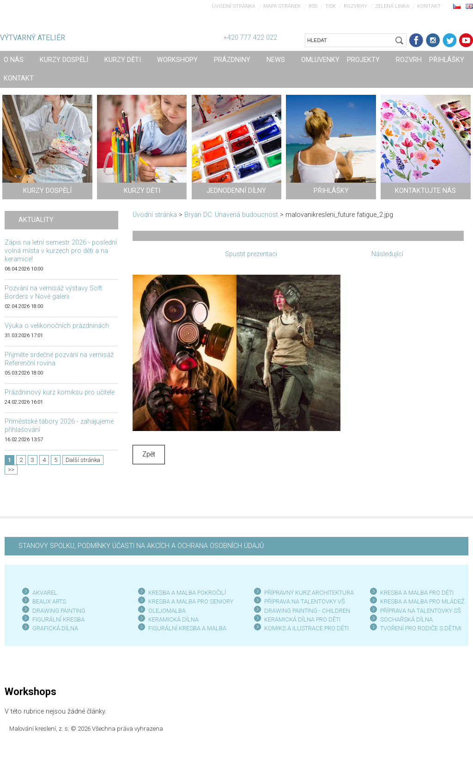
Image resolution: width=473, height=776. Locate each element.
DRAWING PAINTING (58, 610)
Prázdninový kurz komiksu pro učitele (60, 392)
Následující (387, 254)
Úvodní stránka (233, 6)
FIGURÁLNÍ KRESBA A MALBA (187, 628)
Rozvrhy (355, 6)
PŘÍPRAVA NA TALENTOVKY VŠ (304, 601)
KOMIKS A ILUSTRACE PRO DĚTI (306, 628)
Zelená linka (392, 6)
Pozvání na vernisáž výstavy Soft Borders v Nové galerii (53, 292)
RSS (313, 6)
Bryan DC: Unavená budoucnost (231, 215)
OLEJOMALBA (167, 610)
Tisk (330, 6)
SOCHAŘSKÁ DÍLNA (406, 619)
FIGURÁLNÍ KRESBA (58, 619)
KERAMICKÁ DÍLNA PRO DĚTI (302, 619)
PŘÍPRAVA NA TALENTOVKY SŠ (420, 610)
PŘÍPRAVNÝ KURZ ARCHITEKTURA (309, 592)
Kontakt (429, 6)
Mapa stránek (282, 6)
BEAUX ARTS (49, 601)
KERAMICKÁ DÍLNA (173, 619)
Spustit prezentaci (251, 254)
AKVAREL (44, 592)
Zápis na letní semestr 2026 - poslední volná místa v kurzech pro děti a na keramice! (61, 251)
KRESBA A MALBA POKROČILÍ (187, 592)
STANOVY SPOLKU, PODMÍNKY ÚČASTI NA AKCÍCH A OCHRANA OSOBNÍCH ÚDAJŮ (141, 546)
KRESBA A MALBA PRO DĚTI (417, 592)
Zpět (148, 454)
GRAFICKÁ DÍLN (53, 628)
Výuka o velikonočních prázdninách (57, 326)
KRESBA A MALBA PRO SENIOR (189, 601)
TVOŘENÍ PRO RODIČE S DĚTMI (420, 628)
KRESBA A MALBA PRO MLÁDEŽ (422, 601)
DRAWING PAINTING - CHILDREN (307, 610)
